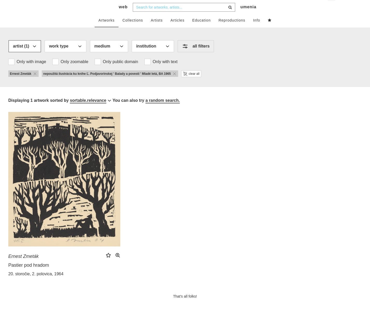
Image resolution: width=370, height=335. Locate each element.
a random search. (162, 110)
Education (201, 30)
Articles (178, 30)
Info (256, 30)
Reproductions (232, 30)
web (123, 17)
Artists (157, 30)
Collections (132, 30)
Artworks (107, 30)
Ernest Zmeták (23, 266)
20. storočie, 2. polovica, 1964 (36, 284)
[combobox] (184, 17)
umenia (248, 17)
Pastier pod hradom (28, 275)
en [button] (332, 8)
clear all (191, 84)
